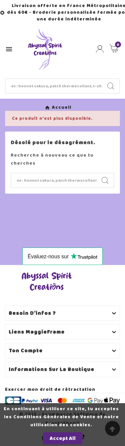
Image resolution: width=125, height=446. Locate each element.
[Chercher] (54, 86)
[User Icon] (100, 49)
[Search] (110, 86)
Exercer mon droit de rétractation (50, 389)
